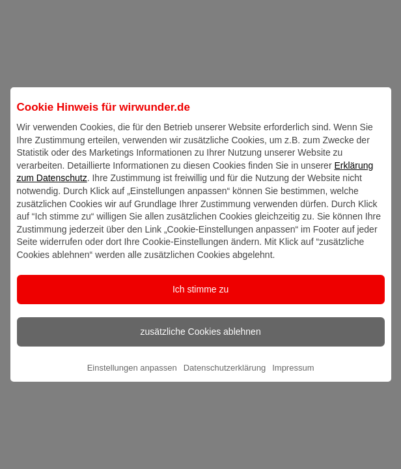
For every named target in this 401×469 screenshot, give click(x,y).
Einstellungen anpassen (132, 379)
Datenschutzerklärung (225, 379)
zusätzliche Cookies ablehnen (200, 342)
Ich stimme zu (200, 300)
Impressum (293, 379)
